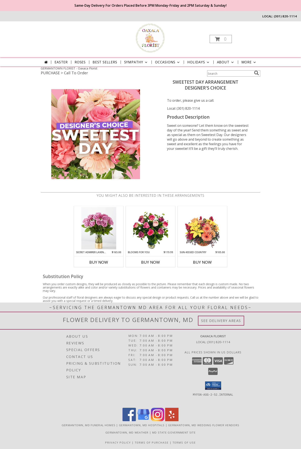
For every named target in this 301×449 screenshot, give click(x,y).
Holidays (198, 62)
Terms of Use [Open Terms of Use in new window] (184, 442)
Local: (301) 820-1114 (183, 108)
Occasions (167, 62)
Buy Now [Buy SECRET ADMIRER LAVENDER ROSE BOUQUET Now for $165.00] (98, 262)
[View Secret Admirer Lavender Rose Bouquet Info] (98, 228)
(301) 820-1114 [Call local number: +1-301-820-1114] (285, 16)
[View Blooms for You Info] (150, 228)
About (226, 62)
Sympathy (136, 62)
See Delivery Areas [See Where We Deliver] (221, 320)
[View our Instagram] (157, 420)
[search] (256, 73)
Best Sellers (105, 62)
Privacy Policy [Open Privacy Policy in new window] (118, 442)
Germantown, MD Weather (127, 432)
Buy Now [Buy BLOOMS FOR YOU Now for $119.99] (150, 262)
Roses (80, 62)
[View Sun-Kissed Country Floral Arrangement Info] (202, 228)
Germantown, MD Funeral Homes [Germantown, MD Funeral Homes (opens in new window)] (88, 425)
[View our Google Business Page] (143, 420)
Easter (61, 62)
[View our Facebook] (129, 420)
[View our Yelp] (172, 420)
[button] (221, 39)
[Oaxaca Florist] (150, 38)
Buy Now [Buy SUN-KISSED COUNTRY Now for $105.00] (202, 262)
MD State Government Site (174, 432)
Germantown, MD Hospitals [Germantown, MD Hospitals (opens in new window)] (142, 425)
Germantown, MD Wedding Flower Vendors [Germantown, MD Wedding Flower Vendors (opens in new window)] (203, 425)
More (249, 62)
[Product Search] (229, 73)
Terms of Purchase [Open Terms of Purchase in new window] (152, 442)
